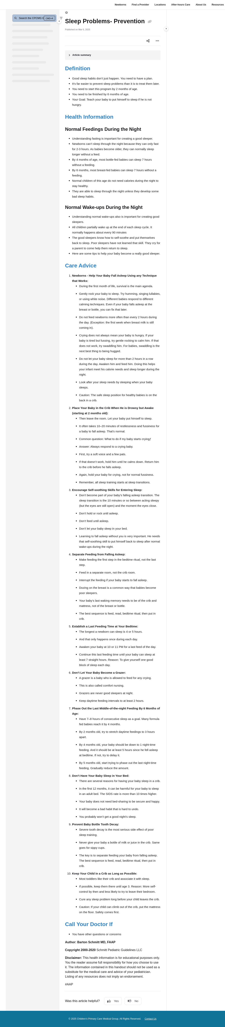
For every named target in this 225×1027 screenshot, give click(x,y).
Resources (218, 4)
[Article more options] (157, 41)
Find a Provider (140, 4)
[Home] (66, 12)
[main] (112, 510)
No (133, 1001)
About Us (201, 4)
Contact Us (150, 1018)
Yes (113, 1001)
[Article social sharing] (148, 41)
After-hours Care (180, 4)
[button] (34, 18)
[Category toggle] (59, 21)
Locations (160, 4)
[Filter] (61, 18)
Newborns (120, 4)
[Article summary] (112, 55)
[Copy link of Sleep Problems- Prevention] (149, 22)
